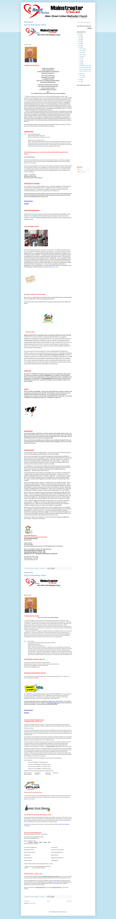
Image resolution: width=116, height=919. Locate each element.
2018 (79, 79)
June (81, 60)
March (81, 73)
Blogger (65, 911)
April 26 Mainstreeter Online (35, 25)
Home (48, 901)
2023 (79, 39)
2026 (79, 34)
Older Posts (69, 901)
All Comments (81, 171)
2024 (79, 37)
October (81, 52)
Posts (80, 169)
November (82, 50)
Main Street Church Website (84, 22)
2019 (79, 47)
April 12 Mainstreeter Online (85, 69)
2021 (79, 43)
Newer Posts (27, 901)
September (82, 54)
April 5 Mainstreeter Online (85, 71)
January (81, 77)
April (81, 63)
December (82, 48)
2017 (79, 81)
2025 (79, 36)
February (82, 75)
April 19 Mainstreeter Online (35, 575)
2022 (79, 41)
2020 (79, 45)
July (81, 58)
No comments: (43, 568)
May (81, 62)
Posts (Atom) (33, 903)
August (81, 56)
